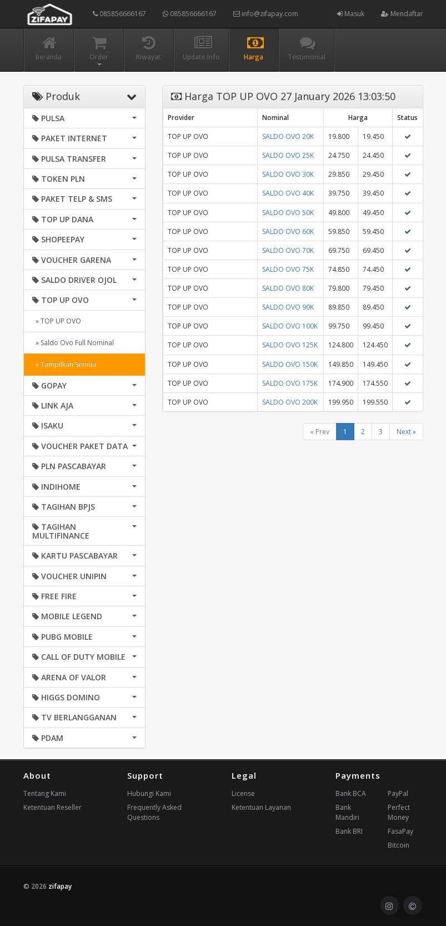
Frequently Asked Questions (154, 812)
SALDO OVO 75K (288, 269)
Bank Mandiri (347, 812)
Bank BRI (349, 831)
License (243, 793)
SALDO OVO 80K (288, 288)
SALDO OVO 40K (288, 193)
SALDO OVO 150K (290, 364)
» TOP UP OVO (56, 321)
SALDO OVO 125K (290, 345)
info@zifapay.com (265, 13)
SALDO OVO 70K (288, 250)
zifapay (60, 886)
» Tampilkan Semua (64, 364)
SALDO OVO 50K (288, 212)
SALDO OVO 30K (288, 174)
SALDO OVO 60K (288, 231)
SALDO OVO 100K (290, 326)
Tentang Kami (44, 793)
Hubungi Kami (149, 793)
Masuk (350, 13)
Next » (406, 431)
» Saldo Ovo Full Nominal (73, 342)
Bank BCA (350, 793)
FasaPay (400, 831)
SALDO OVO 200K (290, 402)
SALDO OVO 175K (290, 383)
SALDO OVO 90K (288, 307)
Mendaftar (402, 13)
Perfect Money (399, 812)
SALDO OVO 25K (288, 155)
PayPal (398, 793)
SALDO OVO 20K (288, 136)
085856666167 (119, 13)
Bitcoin (398, 845)
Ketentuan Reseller (52, 807)
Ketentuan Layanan (261, 807)
